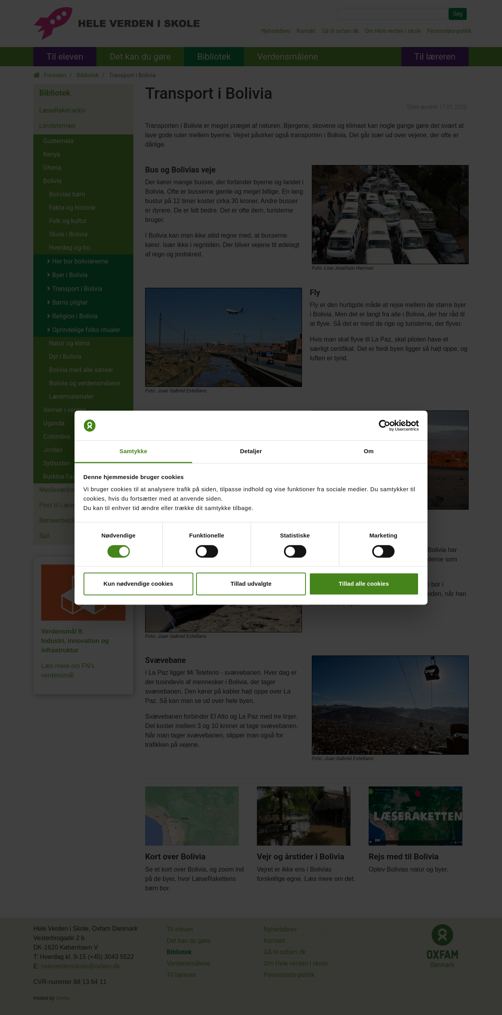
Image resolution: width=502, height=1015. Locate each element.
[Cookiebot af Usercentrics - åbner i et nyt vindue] (384, 425)
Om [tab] (368, 451)
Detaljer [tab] (251, 451)
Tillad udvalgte (251, 584)
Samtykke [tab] (133, 451)
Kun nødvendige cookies (138, 584)
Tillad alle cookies (363, 584)
